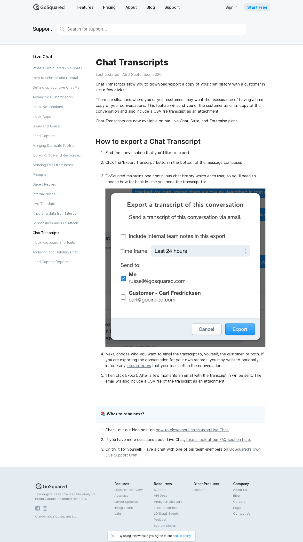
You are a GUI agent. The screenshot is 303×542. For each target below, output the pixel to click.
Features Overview (128, 490)
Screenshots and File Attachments (59, 223)
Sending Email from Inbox (53, 165)
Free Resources (165, 508)
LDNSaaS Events (166, 513)
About (131, 7)
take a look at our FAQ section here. (218, 439)
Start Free (257, 7)
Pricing (109, 7)
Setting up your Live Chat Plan (57, 87)
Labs (118, 513)
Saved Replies (44, 184)
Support (172, 7)
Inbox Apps (42, 116)
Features (85, 7)
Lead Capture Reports (51, 262)
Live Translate (44, 204)
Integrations (123, 508)
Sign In (231, 7)
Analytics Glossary (168, 501)
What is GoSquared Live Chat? (57, 68)
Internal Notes (44, 194)
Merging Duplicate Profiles (54, 145)
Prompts (39, 175)
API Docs (160, 495)
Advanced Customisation (53, 97)
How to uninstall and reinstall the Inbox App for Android (59, 78)
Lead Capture (44, 136)
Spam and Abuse (46, 126)
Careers (239, 501)
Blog (150, 7)
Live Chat (42, 56)
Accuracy (121, 495)
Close (113, 536)
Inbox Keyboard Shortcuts (54, 242)
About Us (240, 490)
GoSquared (49, 7)
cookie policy (182, 536)
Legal (237, 508)
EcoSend (200, 490)
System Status (165, 525)
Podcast (160, 519)
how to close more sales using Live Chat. (192, 429)
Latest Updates (126, 501)
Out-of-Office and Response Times (59, 155)
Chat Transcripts (46, 233)
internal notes (139, 365)
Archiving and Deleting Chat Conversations (59, 252)
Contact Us (241, 513)
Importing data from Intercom (56, 213)
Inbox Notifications (48, 107)
